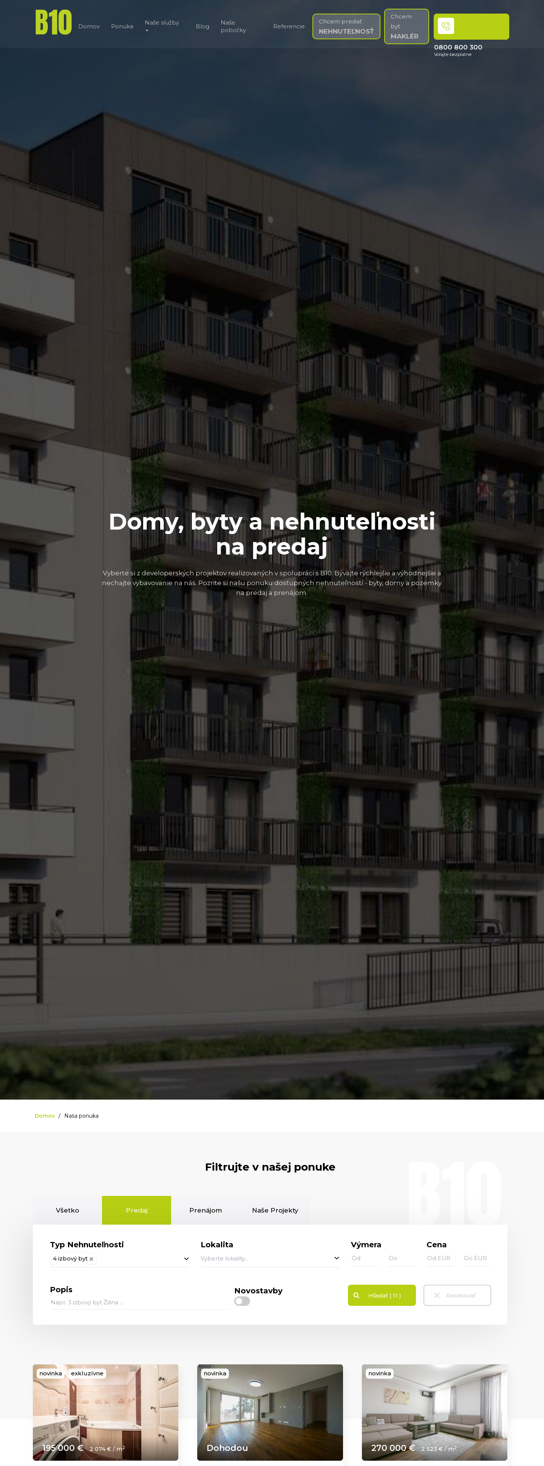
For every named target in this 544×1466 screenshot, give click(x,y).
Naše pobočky (233, 26)
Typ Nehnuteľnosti (87, 1244)
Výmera (366, 1244)
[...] (139, 1302)
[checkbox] (242, 1301)
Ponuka (122, 26)
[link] (105, 1412)
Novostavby (258, 1290)
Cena (437, 1244)
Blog (202, 26)
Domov (89, 26)
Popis (61, 1289)
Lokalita (217, 1244)
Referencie (289, 26)
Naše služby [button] (162, 25)
